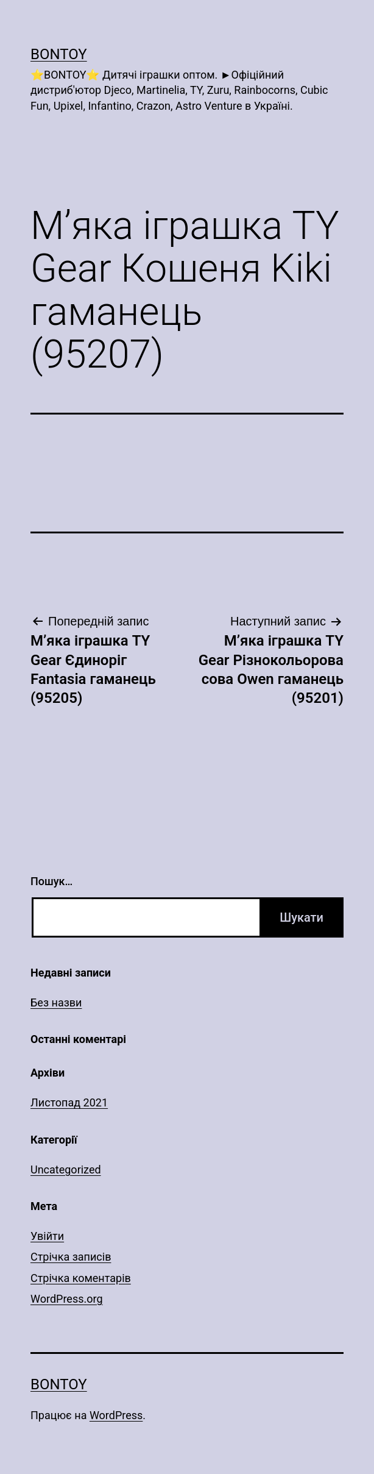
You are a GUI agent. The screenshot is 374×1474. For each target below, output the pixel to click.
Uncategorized (65, 1169)
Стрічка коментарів (80, 1278)
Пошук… (51, 881)
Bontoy (58, 54)
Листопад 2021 (69, 1102)
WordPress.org (66, 1298)
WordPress (116, 1415)
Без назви (56, 1002)
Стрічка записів (70, 1256)
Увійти (47, 1236)
